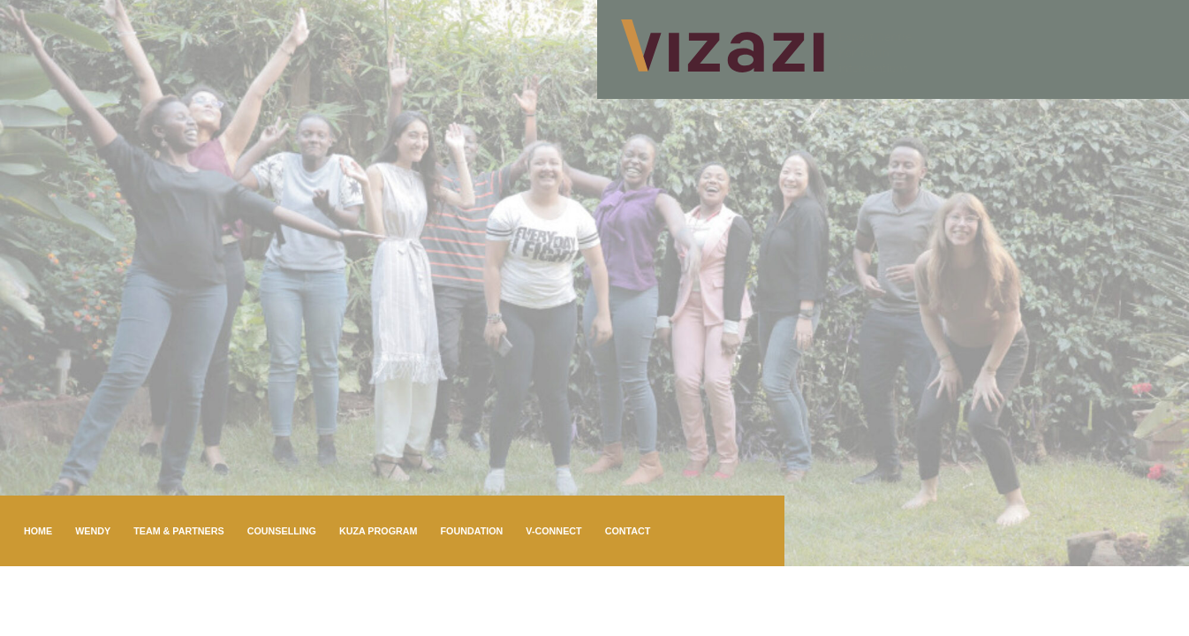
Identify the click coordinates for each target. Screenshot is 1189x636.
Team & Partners (178, 531)
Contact (628, 531)
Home (38, 531)
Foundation (471, 531)
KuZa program (378, 531)
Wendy (92, 531)
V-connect (553, 531)
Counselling (281, 531)
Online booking (66, 601)
